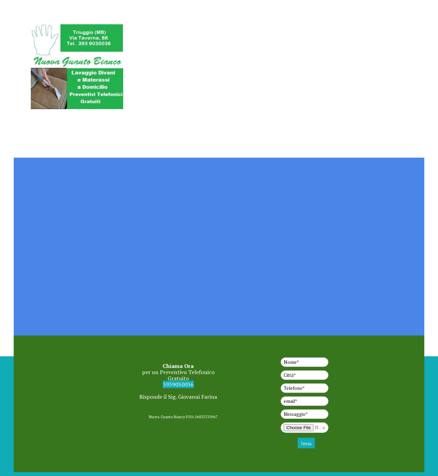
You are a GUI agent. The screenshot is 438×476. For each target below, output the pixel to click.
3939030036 (178, 384)
